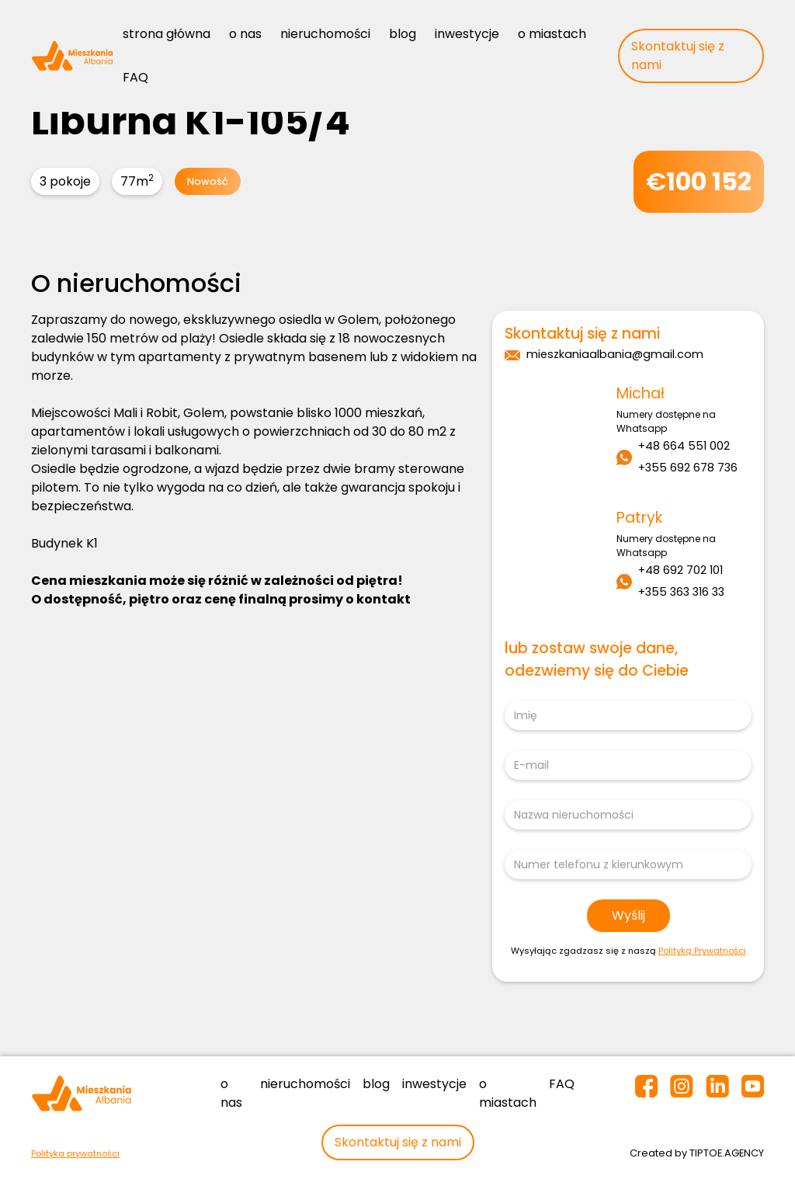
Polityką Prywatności (702, 950)
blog (402, 34)
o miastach (552, 34)
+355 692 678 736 (688, 467)
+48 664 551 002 (684, 446)
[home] (72, 55)
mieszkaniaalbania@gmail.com (614, 354)
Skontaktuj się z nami (677, 55)
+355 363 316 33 (681, 592)
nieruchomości (325, 34)
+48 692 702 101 (680, 570)
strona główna (166, 34)
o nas (245, 34)
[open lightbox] (260, 234)
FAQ (135, 77)
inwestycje (467, 34)
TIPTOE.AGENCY (726, 1153)
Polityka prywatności (75, 1153)
